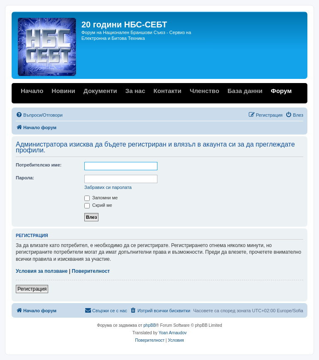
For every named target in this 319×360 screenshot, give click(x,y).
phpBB (149, 325)
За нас (135, 90)
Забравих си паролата (108, 187)
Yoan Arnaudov (172, 333)
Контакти (167, 90)
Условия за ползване (42, 271)
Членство (204, 90)
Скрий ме (98, 205)
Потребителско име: (38, 164)
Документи (100, 90)
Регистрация (32, 289)
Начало (32, 90)
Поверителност (91, 271)
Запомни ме (101, 197)
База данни (245, 90)
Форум (281, 90)
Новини (63, 90)
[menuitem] (39, 115)
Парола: (25, 177)
